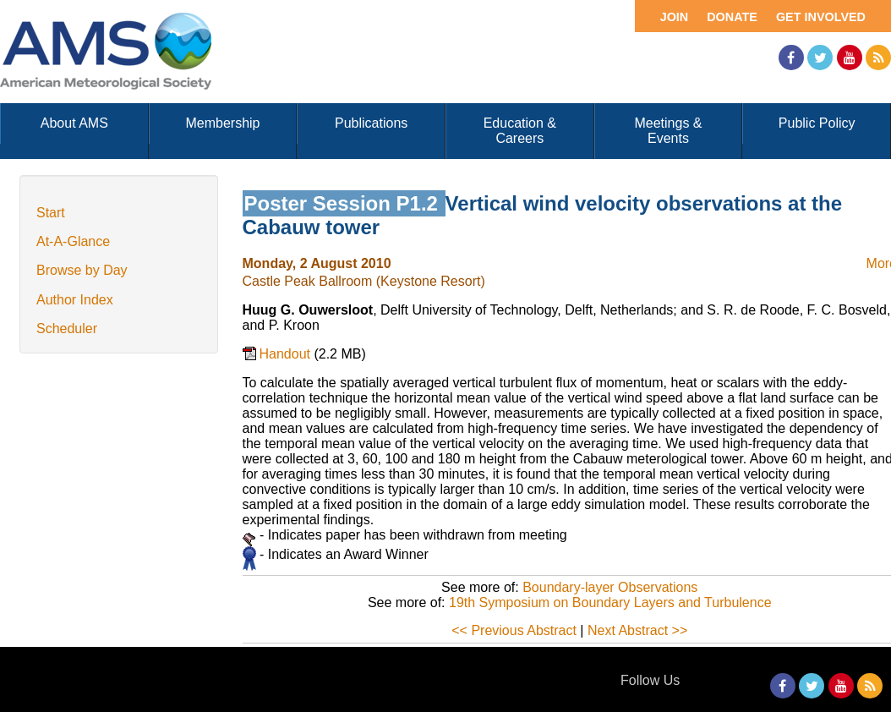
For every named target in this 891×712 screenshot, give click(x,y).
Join (674, 17)
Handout (287, 354)
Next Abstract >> (637, 630)
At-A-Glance (73, 241)
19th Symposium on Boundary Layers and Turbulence (610, 602)
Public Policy (817, 123)
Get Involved (821, 17)
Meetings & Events (668, 130)
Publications (371, 123)
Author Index (74, 300)
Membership (222, 123)
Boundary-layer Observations (609, 587)
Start (50, 212)
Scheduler (66, 328)
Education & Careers (520, 130)
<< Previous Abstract (514, 630)
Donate (732, 17)
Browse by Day (82, 270)
